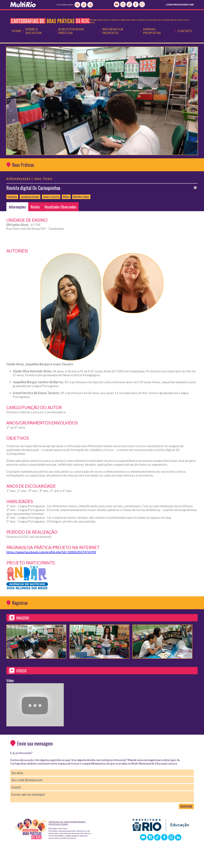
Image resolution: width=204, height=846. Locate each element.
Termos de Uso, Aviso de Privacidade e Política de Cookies (67, 823)
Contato (184, 31)
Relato (35, 207)
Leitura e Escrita (51, 197)
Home (16, 31)
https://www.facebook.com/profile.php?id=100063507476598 (51, 552)
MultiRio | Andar (81, 197)
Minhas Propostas (152, 31)
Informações (17, 207)
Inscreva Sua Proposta (112, 31)
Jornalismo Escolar (30, 197)
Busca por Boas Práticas (71, 31)
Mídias (66, 197)
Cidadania (12, 197)
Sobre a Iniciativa (33, 31)
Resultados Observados (60, 207)
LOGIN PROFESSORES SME (180, 4)
